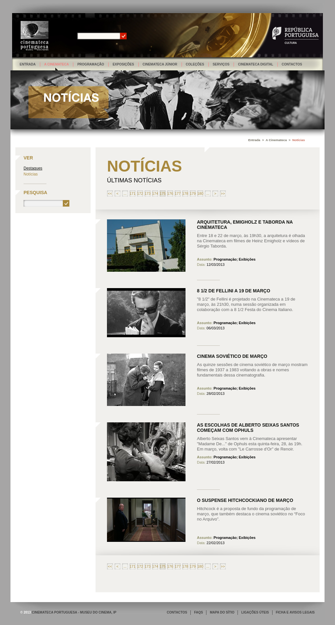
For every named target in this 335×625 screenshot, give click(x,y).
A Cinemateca (56, 64)
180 (200, 193)
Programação (90, 64)
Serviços (221, 64)
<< (110, 193)
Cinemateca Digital (255, 64)
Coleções (195, 64)
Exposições (123, 64)
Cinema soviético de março (232, 356)
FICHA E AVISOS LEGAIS (295, 612)
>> (223, 193)
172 (140, 193)
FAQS (198, 612)
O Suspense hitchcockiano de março (245, 500)
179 (193, 193)
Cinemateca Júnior (160, 64)
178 (185, 193)
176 (170, 193)
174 (155, 193)
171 (132, 193)
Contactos (292, 64)
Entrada (28, 64)
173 (147, 193)
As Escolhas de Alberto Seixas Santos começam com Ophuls (248, 427)
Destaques (33, 168)
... (124, 193)
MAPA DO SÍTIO (222, 612)
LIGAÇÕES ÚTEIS (255, 612)
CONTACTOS (177, 612)
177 (178, 193)
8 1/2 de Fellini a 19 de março (233, 290)
